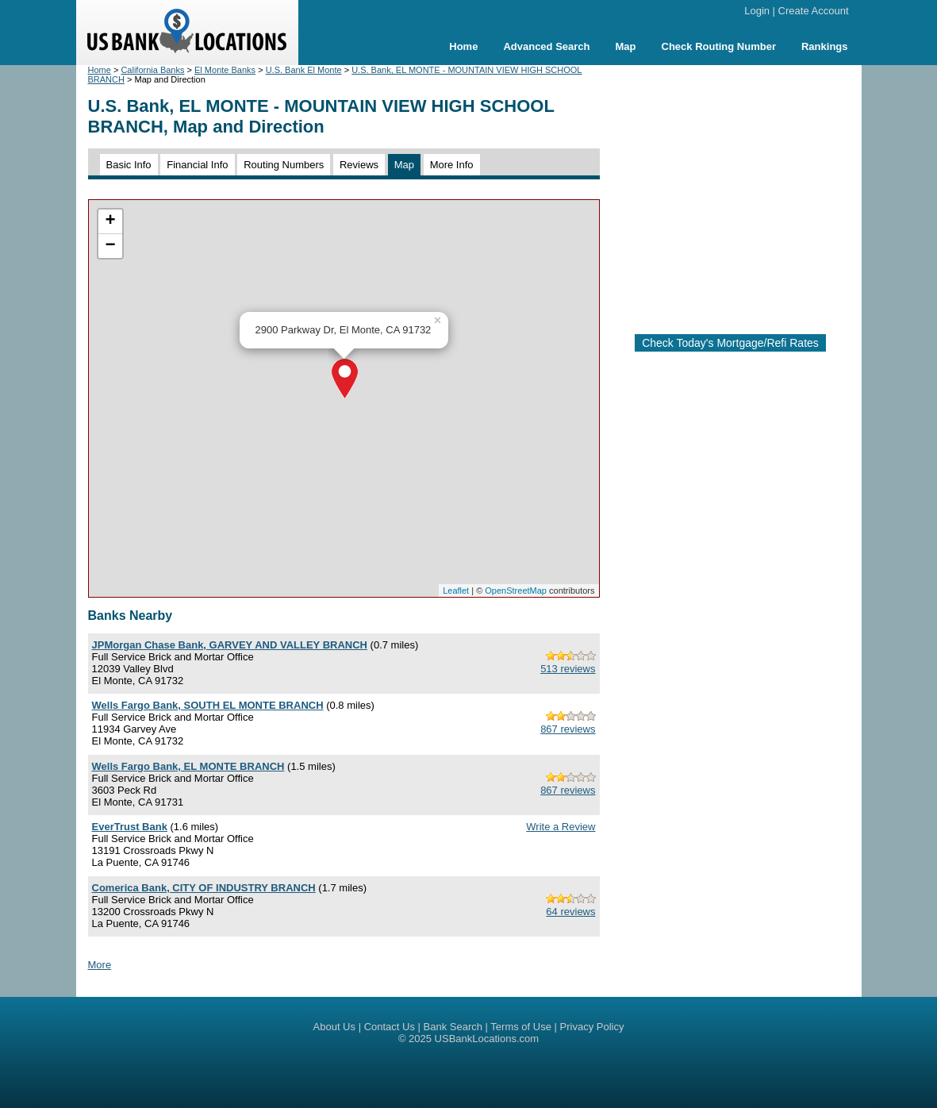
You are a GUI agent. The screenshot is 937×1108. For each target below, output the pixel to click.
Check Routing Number (719, 46)
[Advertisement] (745, 193)
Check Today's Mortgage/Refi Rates (730, 343)
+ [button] (110, 221)
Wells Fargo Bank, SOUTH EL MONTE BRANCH (208, 705)
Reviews (359, 165)
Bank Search (453, 1027)
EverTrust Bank (129, 827)
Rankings (824, 46)
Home (463, 46)
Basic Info (129, 165)
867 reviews (567, 729)
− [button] (110, 246)
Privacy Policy (592, 1027)
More (100, 965)
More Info (452, 165)
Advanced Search (546, 46)
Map (626, 46)
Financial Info (197, 165)
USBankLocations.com (487, 1039)
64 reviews (570, 912)
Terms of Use (520, 1027)
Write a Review (560, 827)
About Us (334, 1027)
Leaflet (456, 590)
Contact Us (389, 1027)
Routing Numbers (284, 165)
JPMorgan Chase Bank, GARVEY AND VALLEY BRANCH (229, 645)
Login (757, 11)
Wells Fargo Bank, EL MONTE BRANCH (188, 766)
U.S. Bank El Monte (304, 70)
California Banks (152, 70)
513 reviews (567, 669)
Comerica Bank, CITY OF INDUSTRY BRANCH (204, 888)
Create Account (813, 11)
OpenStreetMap (516, 590)
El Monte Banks (224, 70)
